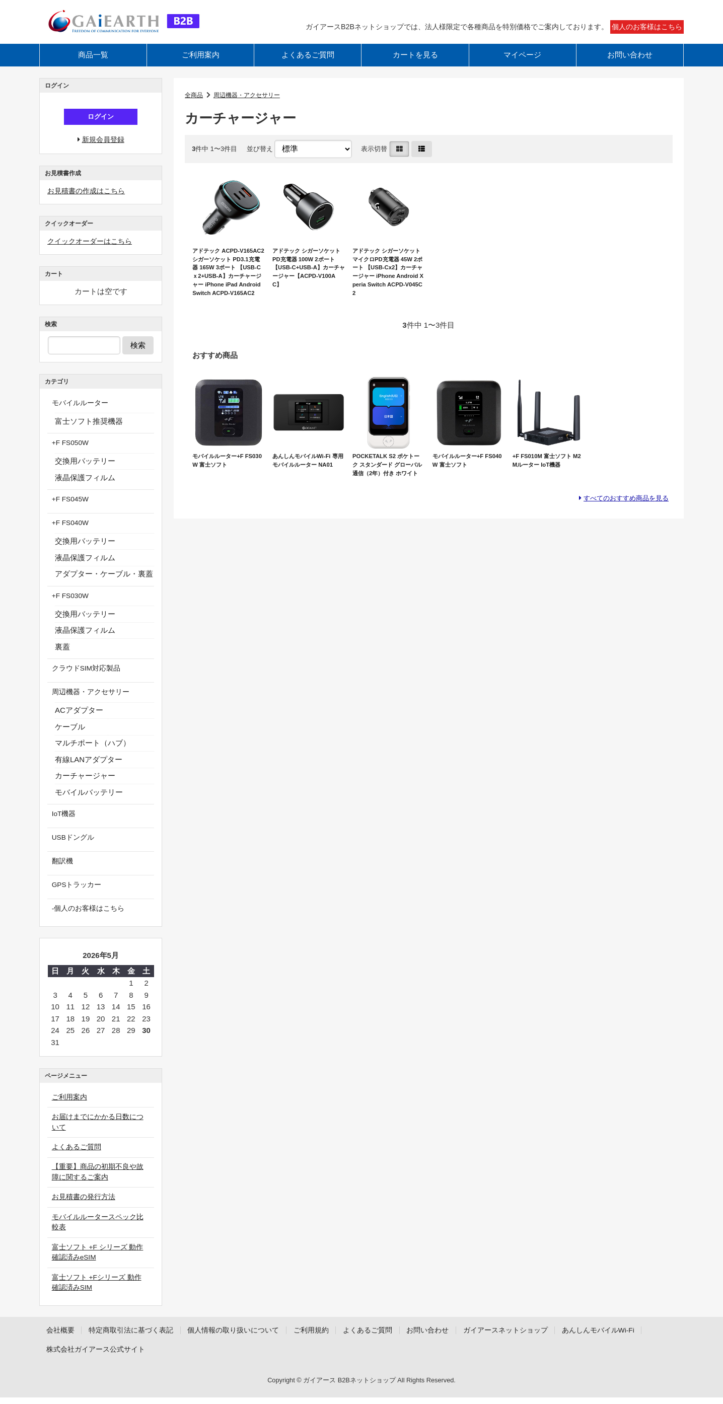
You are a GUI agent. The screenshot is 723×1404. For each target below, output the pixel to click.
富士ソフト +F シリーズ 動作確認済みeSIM (100, 1258)
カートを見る (415, 63)
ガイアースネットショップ (540, 1336)
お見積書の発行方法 (81, 1202)
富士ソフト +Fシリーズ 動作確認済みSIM (99, 1289)
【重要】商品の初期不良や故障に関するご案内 (100, 1177)
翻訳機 (58, 867)
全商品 (194, 104)
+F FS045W (67, 509)
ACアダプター (79, 718)
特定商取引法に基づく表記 (138, 1336)
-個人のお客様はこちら (86, 914)
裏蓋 (62, 655)
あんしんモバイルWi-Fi (86, 1355)
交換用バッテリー (85, 471)
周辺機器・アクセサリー (251, 104)
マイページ (522, 63)
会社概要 (62, 1336)
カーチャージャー (85, 783)
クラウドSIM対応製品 (84, 677)
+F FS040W (67, 532)
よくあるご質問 (307, 63)
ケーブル (70, 734)
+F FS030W (67, 605)
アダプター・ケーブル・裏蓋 (104, 583)
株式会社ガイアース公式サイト (193, 1355)
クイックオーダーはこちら (92, 252)
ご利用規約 (331, 1336)
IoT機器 (60, 821)
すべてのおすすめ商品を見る (619, 538)
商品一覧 (93, 63)
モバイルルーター (77, 414)
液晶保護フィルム (85, 487)
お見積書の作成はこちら (88, 201)
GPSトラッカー (74, 890)
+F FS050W (67, 453)
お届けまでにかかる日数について (100, 1127)
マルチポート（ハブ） (92, 751)
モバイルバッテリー (89, 799)
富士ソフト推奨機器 (89, 431)
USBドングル (70, 844)
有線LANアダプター (88, 767)
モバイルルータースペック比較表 (100, 1227)
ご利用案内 (201, 63)
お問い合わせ (630, 63)
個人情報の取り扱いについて (248, 1336)
